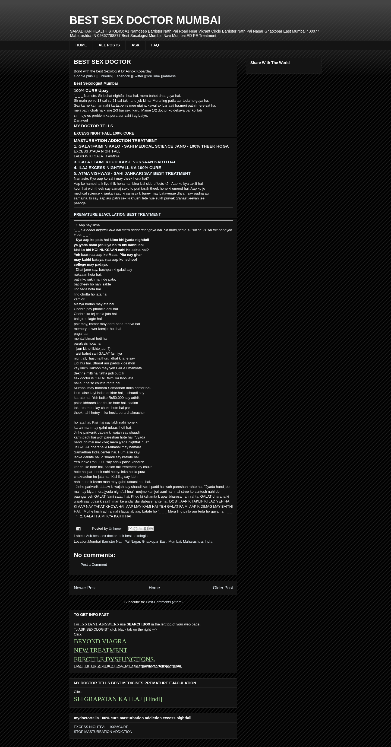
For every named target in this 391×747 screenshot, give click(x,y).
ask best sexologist (134, 536)
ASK (135, 45)
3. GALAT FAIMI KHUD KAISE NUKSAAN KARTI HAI (124, 162)
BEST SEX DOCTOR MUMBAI (145, 20)
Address (169, 76)
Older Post (223, 588)
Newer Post (85, 588)
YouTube (153, 76)
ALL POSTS (109, 45)
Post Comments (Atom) (164, 602)
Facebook (122, 76)
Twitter (138, 76)
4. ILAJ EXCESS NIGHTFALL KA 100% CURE (117, 167)
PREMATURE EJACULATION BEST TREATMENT (117, 214)
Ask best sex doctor (101, 536)
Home (154, 588)
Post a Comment (94, 564)
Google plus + (85, 76)
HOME (81, 45)
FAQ (155, 45)
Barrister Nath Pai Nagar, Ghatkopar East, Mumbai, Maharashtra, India (157, 541)
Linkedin (104, 76)
